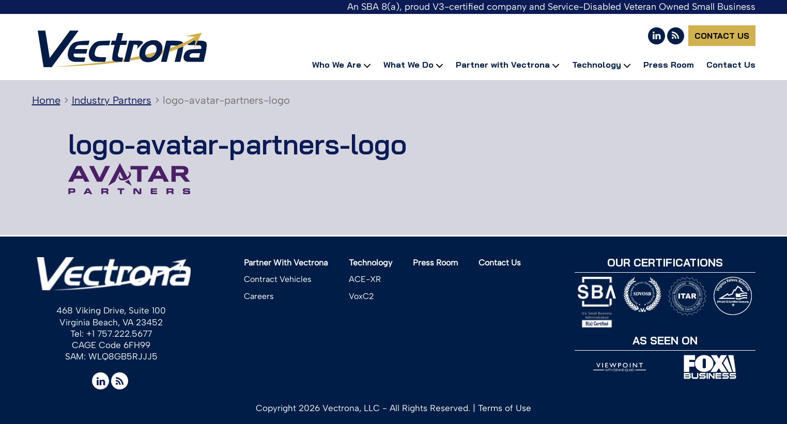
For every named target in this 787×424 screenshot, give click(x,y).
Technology (596, 64)
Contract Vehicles (278, 279)
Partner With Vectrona (286, 263)
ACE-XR (365, 279)
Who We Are (336, 64)
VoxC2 (361, 296)
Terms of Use (504, 408)
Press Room (668, 64)
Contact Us (722, 35)
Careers (259, 296)
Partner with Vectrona (503, 64)
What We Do (408, 64)
